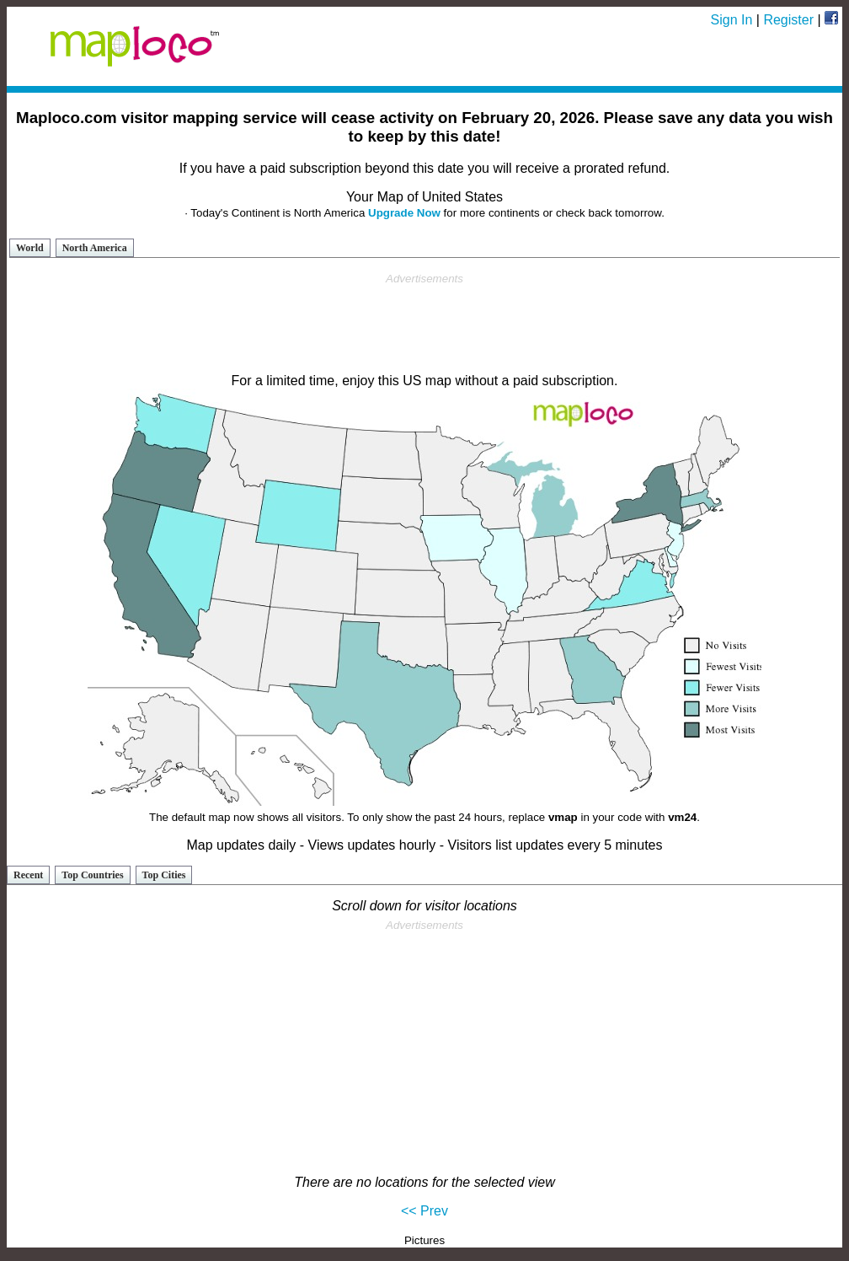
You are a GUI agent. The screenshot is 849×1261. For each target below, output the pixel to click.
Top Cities (164, 875)
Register (788, 20)
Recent (28, 875)
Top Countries (92, 875)
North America (94, 248)
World (30, 248)
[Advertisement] (424, 324)
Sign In (732, 20)
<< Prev (424, 1211)
